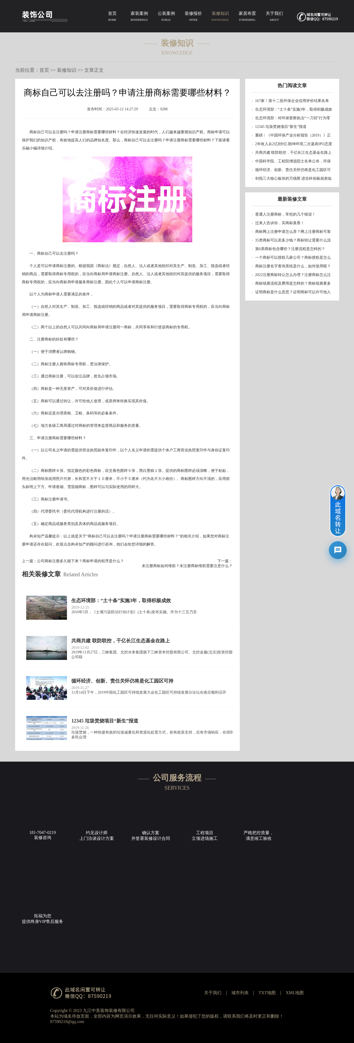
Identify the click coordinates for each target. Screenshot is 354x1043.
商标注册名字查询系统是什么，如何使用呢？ (293, 266)
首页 (112, 17)
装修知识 (220, 17)
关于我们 (274, 17)
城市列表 (240, 992)
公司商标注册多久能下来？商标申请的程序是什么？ (80, 561)
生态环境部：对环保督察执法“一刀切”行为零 (292, 118)
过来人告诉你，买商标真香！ (279, 223)
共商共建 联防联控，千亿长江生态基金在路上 (293, 153)
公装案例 (166, 17)
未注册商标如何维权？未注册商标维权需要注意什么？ (187, 566)
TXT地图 (267, 992)
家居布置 (247, 17)
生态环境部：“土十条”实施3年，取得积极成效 (293, 109)
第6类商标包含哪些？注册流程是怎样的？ (290, 249)
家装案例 (139, 17)
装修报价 (193, 17)
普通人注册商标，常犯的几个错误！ (285, 214)
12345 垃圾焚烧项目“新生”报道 (281, 127)
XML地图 (295, 992)
